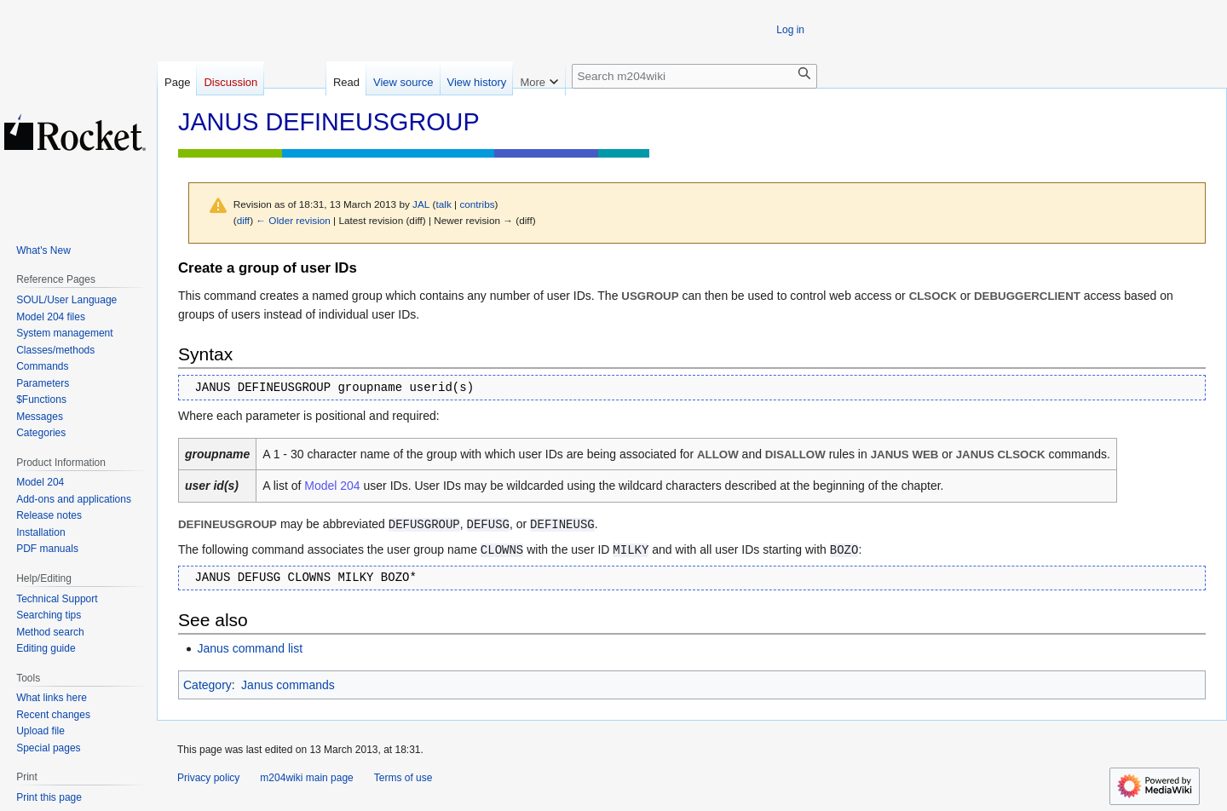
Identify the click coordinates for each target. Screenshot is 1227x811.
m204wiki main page (306, 778)
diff (243, 220)
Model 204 (332, 485)
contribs (476, 204)
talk (444, 204)
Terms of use (403, 778)
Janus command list (249, 648)
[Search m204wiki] (694, 76)
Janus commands (288, 685)
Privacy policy (208, 778)
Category (207, 685)
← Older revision (293, 220)
